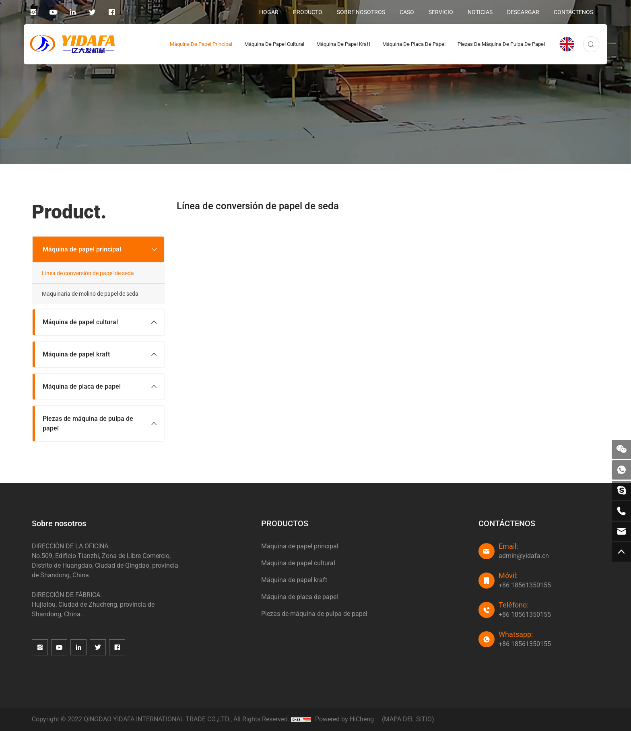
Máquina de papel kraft (343, 44)
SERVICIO (441, 12)
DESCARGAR (523, 12)
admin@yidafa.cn (524, 556)
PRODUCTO (307, 12)
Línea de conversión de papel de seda (88, 273)
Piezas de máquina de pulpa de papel (501, 44)
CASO (407, 12)
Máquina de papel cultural (274, 44)
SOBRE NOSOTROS (361, 12)
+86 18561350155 (525, 585)
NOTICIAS (480, 12)
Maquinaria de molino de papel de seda (90, 293)
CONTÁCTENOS (573, 12)
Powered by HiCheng (344, 719)
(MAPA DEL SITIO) (408, 719)
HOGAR (268, 12)
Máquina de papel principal (201, 44)
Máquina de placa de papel (413, 44)
